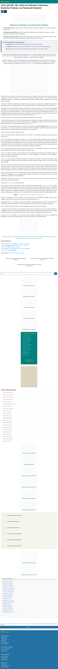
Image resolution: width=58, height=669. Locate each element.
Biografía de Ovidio (6, 603)
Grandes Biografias (4, 643)
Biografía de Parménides (8, 595)
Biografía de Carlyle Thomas (8, 591)
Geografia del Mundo (5, 656)
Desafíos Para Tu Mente (29, 464)
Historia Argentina (4, 637)
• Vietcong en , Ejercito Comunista (10, 247)
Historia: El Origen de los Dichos (29, 285)
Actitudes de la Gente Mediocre (29, 509)
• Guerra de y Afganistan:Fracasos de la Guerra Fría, (15, 245)
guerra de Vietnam (10, 182)
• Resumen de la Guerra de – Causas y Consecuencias (15, 243)
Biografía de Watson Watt (8, 608)
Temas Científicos (4, 649)
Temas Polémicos (4, 651)
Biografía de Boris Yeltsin (8, 593)
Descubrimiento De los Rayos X (13, 521)
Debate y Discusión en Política (9, 588)
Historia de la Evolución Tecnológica (14, 533)
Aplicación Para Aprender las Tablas (29, 574)
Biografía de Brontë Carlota (8, 612)
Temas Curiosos (4, 658)
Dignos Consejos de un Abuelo (29, 318)
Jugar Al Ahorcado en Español (29, 453)
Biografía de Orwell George (8, 600)
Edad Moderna (3, 641)
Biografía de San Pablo (7, 596)
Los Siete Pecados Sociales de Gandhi (14, 545)
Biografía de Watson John (8, 610)
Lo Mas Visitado (4, 664)
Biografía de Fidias (6, 598)
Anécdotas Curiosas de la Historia (29, 329)
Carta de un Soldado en (9, 250)
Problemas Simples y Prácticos (29, 498)
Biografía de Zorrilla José (8, 584)
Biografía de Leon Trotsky (8, 581)
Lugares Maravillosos (5, 657)
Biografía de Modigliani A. (8, 606)
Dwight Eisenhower (29, 63)
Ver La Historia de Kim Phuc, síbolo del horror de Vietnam (31, 194)
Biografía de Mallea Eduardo (8, 589)
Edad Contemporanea (5, 642)
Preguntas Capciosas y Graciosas (29, 475)
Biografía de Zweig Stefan (8, 586)
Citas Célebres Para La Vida (29, 307)
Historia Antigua (4, 638)
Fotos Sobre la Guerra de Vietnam (16, 253)
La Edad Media (3, 640)
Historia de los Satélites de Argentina (14, 539)
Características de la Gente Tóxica (29, 487)
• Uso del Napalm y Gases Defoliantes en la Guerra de (15, 248)
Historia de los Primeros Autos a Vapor (14, 515)
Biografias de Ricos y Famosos (29, 296)
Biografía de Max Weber (7, 583)
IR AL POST (29, 360)
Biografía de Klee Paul (7, 605)
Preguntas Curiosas (4, 659)
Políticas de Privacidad (5, 665)
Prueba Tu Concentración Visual (29, 562)
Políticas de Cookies (4, 667)
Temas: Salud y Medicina (5, 648)
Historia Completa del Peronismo (13, 527)
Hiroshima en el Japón (47, 185)
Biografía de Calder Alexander (9, 601)
